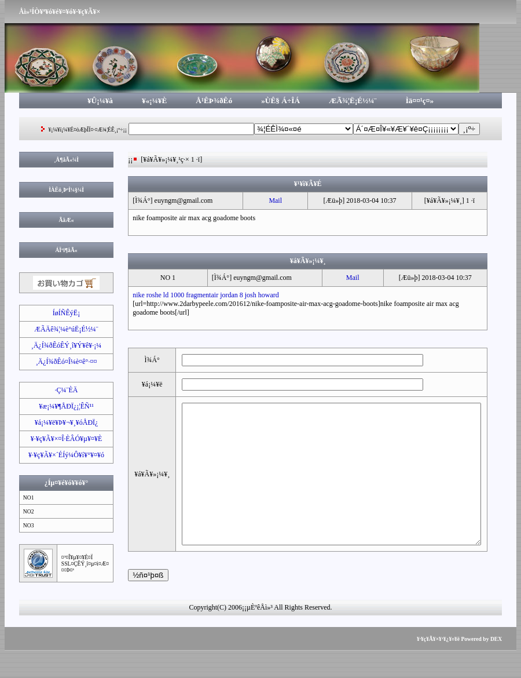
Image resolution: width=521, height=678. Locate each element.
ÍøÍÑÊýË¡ (61, 313)
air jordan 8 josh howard (240, 295)
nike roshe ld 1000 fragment (167, 295)
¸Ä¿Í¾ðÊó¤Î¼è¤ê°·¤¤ (62, 362)
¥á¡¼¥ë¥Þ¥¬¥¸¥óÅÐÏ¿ (62, 422)
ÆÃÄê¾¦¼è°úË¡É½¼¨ (62, 329)
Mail (274, 200)
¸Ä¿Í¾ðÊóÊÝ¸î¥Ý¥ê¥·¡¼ (62, 345)
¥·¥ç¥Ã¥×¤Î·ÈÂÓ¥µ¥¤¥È (62, 439)
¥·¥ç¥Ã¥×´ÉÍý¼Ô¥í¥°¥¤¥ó (62, 455)
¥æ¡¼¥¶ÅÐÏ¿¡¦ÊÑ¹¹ (61, 406)
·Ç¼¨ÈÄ (62, 390)
